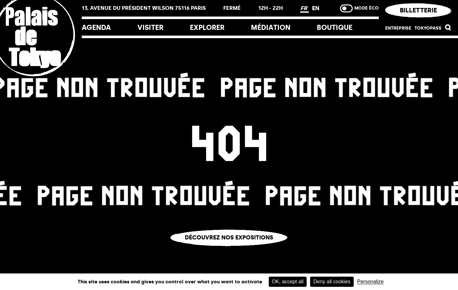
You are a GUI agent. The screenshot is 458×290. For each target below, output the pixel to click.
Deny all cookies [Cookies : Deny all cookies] (331, 281)
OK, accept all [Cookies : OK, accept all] (288, 281)
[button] (448, 29)
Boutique (334, 27)
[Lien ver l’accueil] (40, 77)
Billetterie (418, 10)
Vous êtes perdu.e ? (229, 251)
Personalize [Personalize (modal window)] (370, 281)
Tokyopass (427, 28)
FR (304, 8)
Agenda (96, 27)
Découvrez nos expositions (229, 237)
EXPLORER (207, 27)
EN (315, 8)
